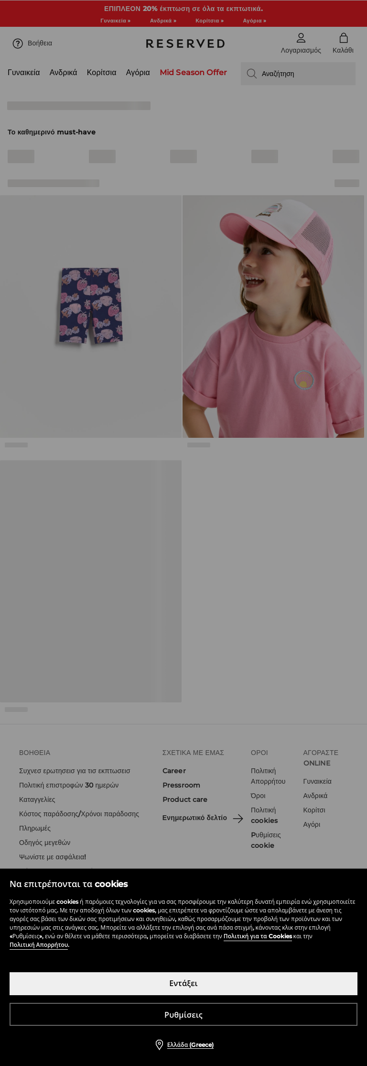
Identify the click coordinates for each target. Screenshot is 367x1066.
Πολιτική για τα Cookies (258, 936)
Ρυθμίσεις (183, 1015)
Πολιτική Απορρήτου (39, 944)
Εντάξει (183, 983)
